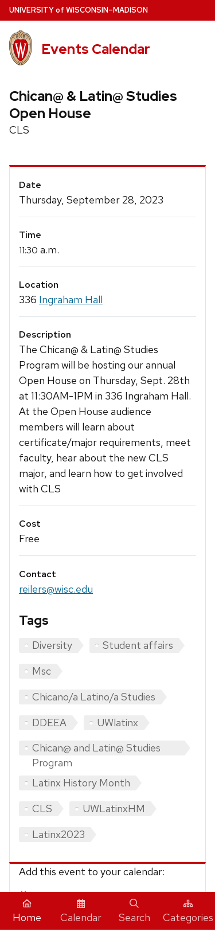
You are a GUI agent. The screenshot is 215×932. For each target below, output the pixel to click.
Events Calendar (95, 49)
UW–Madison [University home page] (78, 10)
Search (134, 911)
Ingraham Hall (71, 299)
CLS (42, 808)
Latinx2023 (58, 834)
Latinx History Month (81, 782)
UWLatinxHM (114, 808)
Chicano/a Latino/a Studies (93, 696)
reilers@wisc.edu (56, 589)
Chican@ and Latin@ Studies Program (96, 748)
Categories (188, 911)
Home (27, 911)
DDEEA (49, 722)
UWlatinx (117, 722)
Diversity (52, 645)
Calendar (80, 911)
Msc (41, 671)
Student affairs (138, 645)
